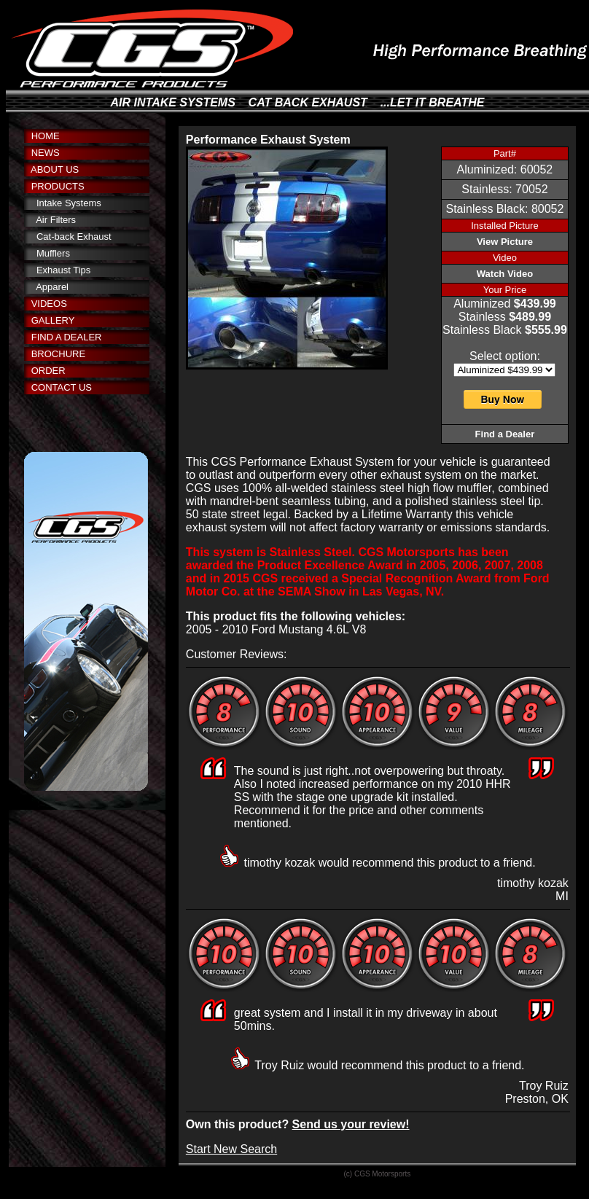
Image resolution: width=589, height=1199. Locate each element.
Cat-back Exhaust (74, 236)
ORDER (48, 370)
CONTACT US (61, 387)
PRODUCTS (58, 186)
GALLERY (53, 320)
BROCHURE (58, 353)
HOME (45, 135)
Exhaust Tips (63, 270)
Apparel (52, 286)
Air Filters (56, 219)
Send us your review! (351, 1124)
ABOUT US (55, 169)
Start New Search (231, 1149)
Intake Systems (68, 203)
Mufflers (53, 253)
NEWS (45, 152)
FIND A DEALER (66, 337)
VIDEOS (49, 303)
